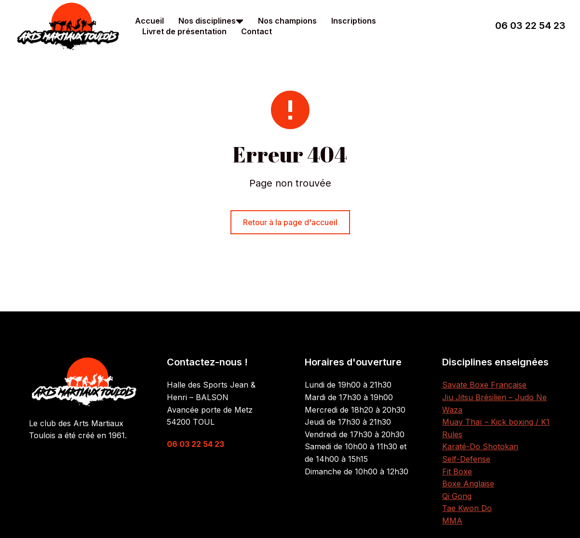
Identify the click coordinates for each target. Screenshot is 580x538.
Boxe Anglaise (468, 483)
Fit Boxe (457, 471)
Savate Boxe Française (484, 385)
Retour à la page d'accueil (290, 222)
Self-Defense (466, 459)
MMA (452, 520)
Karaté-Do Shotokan (480, 446)
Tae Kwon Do (467, 508)
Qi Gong (457, 496)
